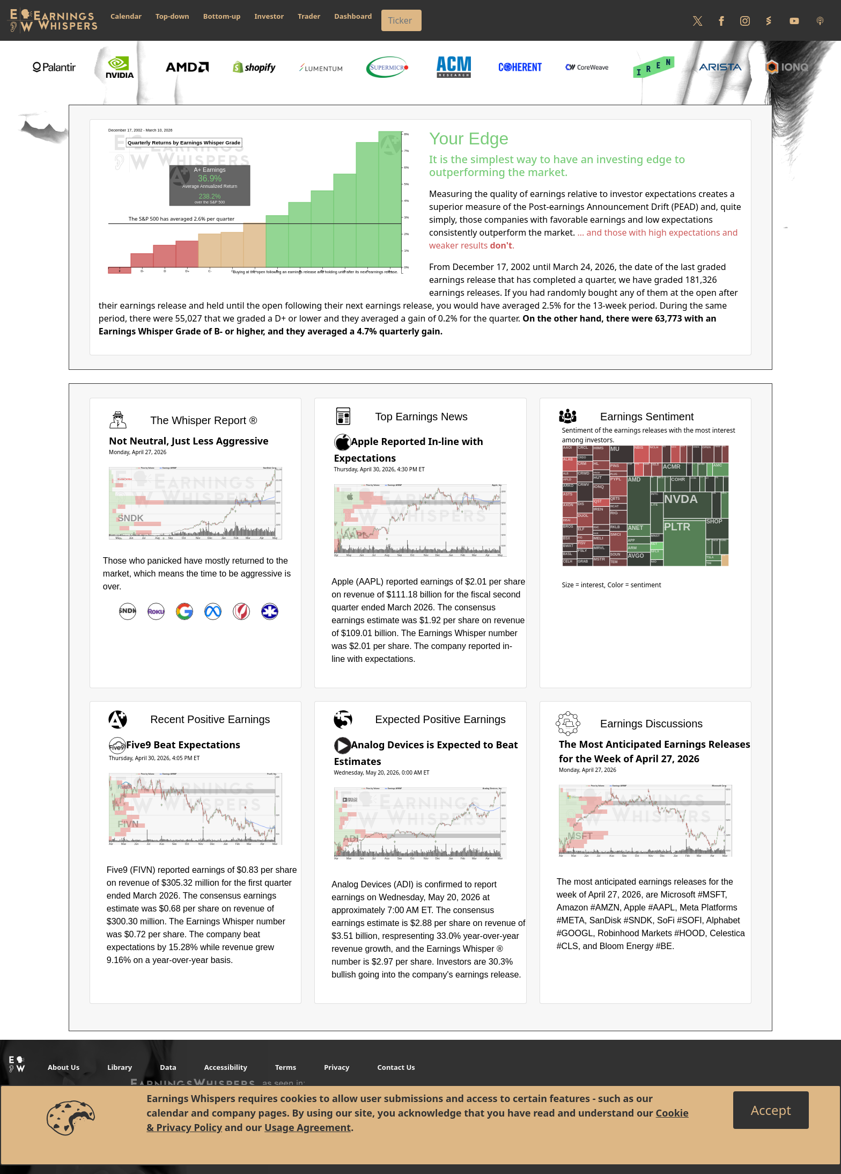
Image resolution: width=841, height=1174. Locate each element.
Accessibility (225, 1067)
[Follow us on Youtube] (794, 20)
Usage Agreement (307, 1127)
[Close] (771, 1110)
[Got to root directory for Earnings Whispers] (52, 20)
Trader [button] (309, 16)
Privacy (336, 1067)
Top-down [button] (172, 16)
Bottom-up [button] (222, 16)
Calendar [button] (126, 16)
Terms (285, 1067)
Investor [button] (269, 16)
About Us (63, 1067)
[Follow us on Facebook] (721, 20)
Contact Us (396, 1067)
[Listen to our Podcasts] (820, 20)
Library (119, 1067)
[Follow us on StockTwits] (768, 20)
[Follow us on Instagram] (745, 20)
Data (168, 1067)
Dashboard (353, 16)
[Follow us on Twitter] (698, 20)
